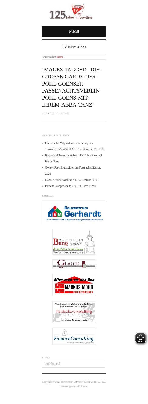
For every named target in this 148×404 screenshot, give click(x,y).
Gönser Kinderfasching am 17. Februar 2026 (71, 179)
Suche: (46, 357)
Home (60, 56)
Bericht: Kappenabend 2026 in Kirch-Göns (70, 186)
